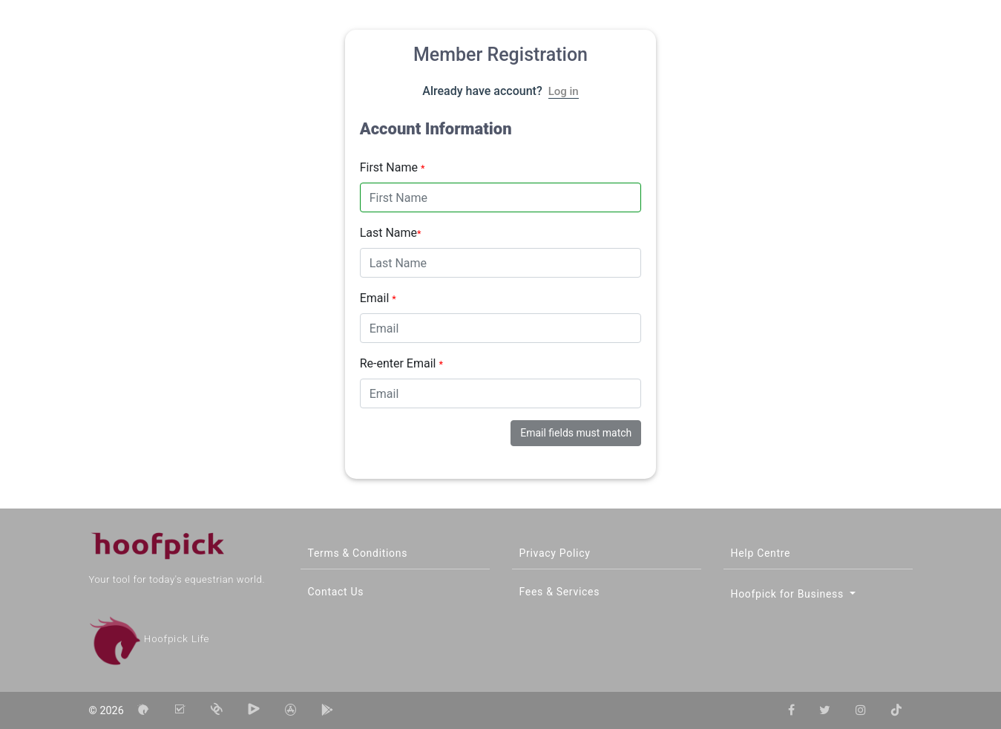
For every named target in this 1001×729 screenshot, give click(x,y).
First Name (392, 167)
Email (378, 298)
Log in (563, 91)
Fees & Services (559, 592)
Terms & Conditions (358, 553)
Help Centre (761, 553)
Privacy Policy (555, 553)
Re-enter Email (401, 363)
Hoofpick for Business (789, 594)
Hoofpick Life (149, 638)
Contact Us (336, 592)
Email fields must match (575, 433)
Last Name (390, 233)
